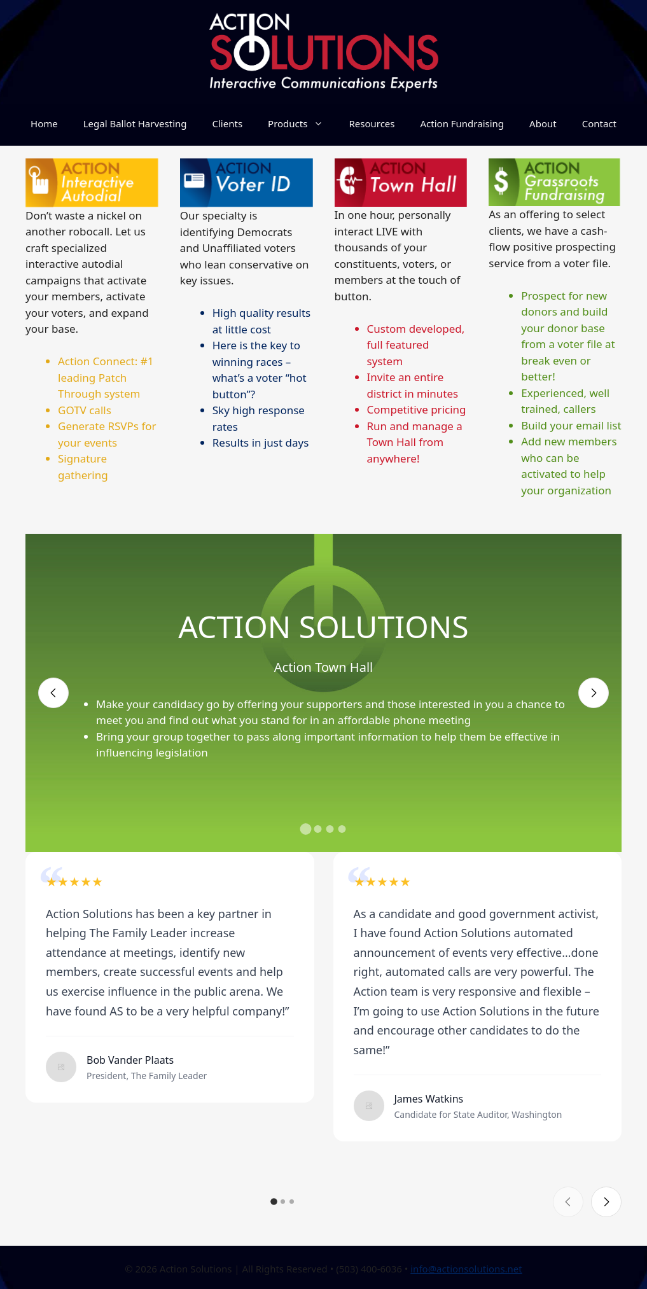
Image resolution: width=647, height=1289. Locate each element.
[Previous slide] (53, 693)
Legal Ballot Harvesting (135, 123)
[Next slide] (593, 693)
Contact (599, 123)
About (543, 123)
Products (302, 123)
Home (44, 123)
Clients (227, 123)
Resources (371, 123)
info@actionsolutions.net (466, 1268)
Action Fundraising (462, 123)
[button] (305, 829)
